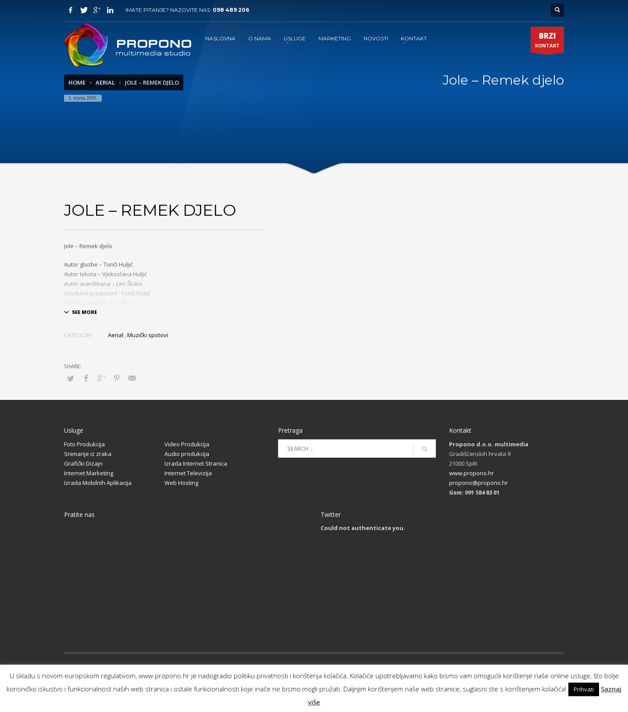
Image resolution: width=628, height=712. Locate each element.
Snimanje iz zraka (87, 454)
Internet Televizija (188, 473)
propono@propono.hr (478, 483)
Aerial (105, 82)
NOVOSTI (376, 38)
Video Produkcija (186, 444)
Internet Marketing (88, 473)
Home (77, 82)
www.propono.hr (471, 473)
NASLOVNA (220, 38)
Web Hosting (181, 483)
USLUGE (295, 38)
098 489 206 (231, 10)
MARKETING (334, 38)
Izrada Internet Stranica (195, 463)
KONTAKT (414, 38)
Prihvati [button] (584, 689)
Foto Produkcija (84, 444)
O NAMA (259, 38)
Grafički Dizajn (83, 463)
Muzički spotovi (147, 335)
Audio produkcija (186, 454)
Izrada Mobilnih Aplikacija (98, 483)
